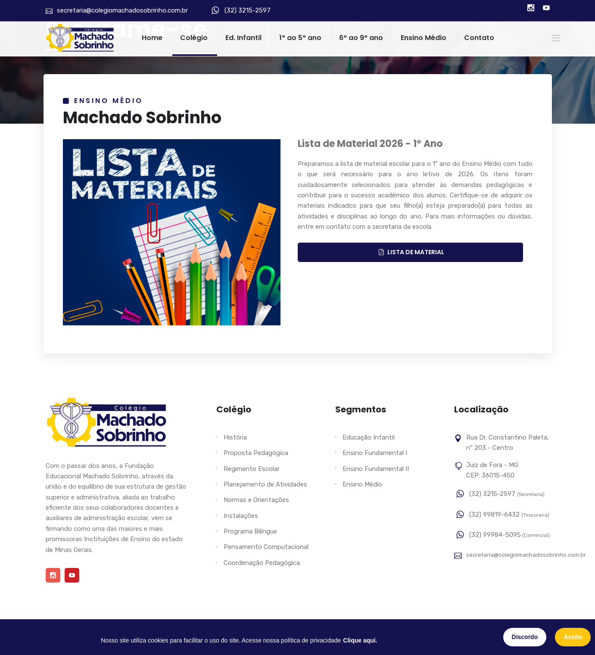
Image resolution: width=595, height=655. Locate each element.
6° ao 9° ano (361, 38)
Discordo (525, 636)
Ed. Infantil (243, 38)
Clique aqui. (360, 640)
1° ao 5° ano (300, 38)
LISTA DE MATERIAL (411, 252)
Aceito (573, 636)
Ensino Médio (423, 38)
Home (152, 38)
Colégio (194, 38)
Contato (479, 38)
